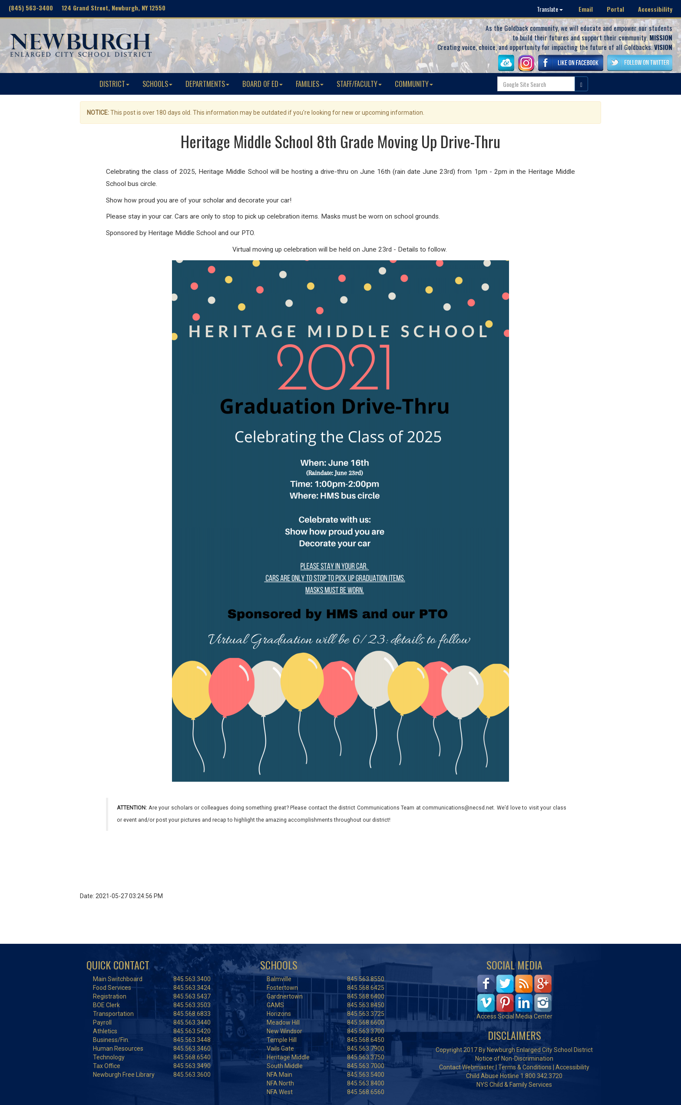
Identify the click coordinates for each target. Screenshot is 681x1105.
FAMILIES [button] (310, 83)
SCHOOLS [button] (157, 83)
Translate (550, 8)
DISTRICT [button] (114, 83)
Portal (615, 8)
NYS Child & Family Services (514, 1084)
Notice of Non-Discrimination (514, 1058)
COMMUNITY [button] (414, 83)
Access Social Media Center (514, 1016)
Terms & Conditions (525, 1067)
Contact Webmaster (466, 1067)
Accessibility (655, 8)
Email (586, 8)
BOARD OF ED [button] (262, 83)
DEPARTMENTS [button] (207, 83)
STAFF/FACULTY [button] (359, 83)
